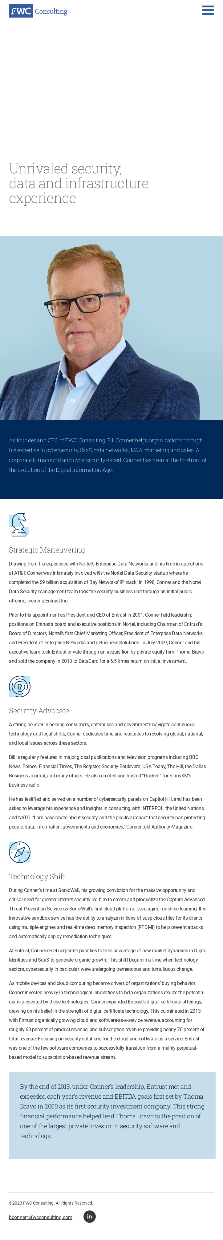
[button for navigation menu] (208, 11)
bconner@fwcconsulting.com (40, 1217)
